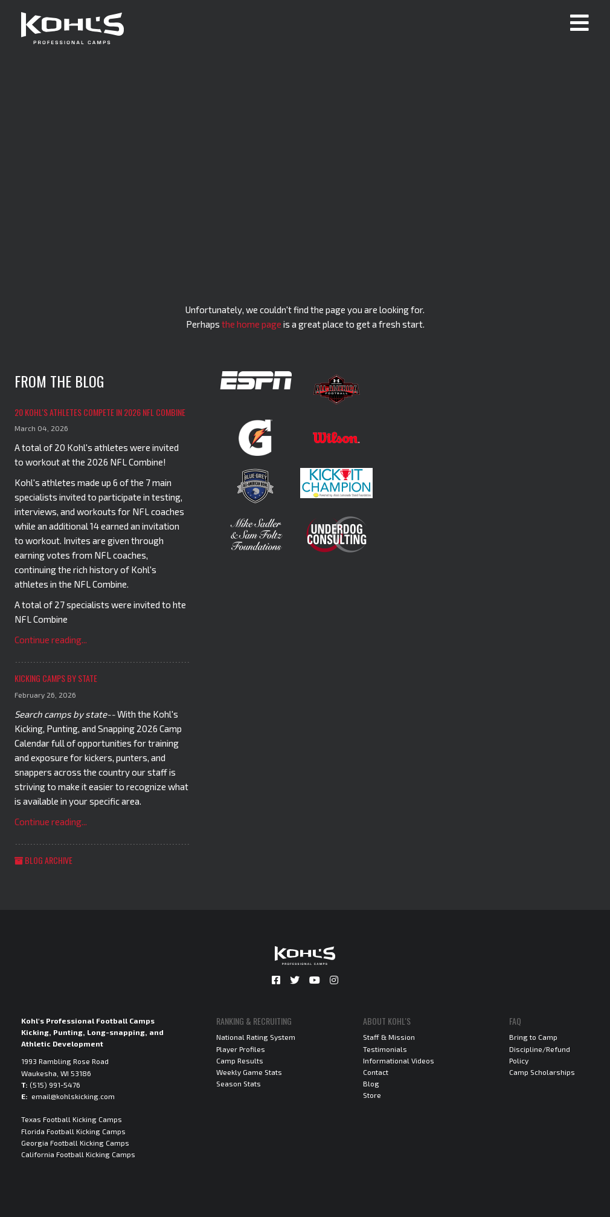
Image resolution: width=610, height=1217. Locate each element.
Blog (371, 1083)
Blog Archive (43, 860)
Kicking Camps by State (55, 678)
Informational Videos (398, 1060)
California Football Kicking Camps (78, 1154)
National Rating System (255, 1037)
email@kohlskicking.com (73, 1096)
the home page (251, 324)
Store (372, 1095)
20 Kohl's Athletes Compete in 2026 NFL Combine (99, 412)
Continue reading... (50, 639)
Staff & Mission (389, 1037)
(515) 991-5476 (55, 1084)
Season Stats (238, 1083)
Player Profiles (240, 1049)
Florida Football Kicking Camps (73, 1131)
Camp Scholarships (542, 1072)
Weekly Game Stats (249, 1072)
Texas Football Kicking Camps (71, 1119)
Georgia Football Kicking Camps (75, 1142)
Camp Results (239, 1060)
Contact (375, 1072)
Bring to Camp (533, 1037)
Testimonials (385, 1049)
